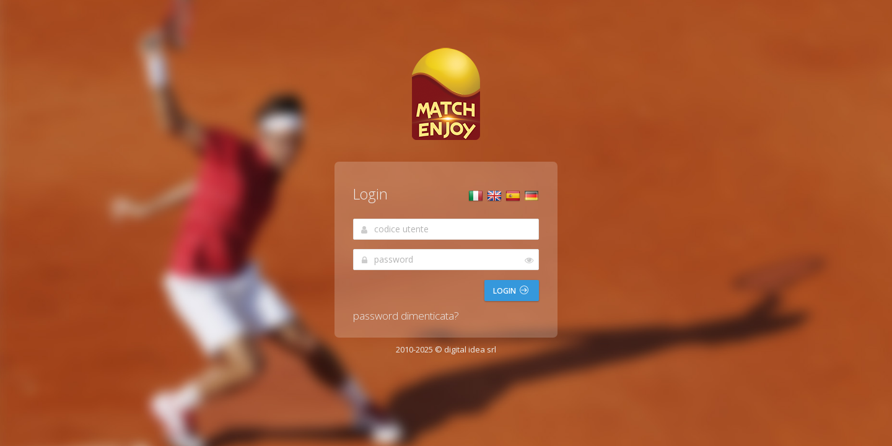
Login (510, 291)
